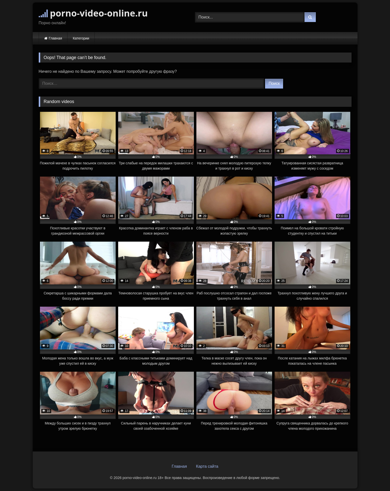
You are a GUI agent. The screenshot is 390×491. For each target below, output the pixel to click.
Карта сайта (207, 466)
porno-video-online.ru (93, 13)
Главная (55, 38)
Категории (81, 38)
